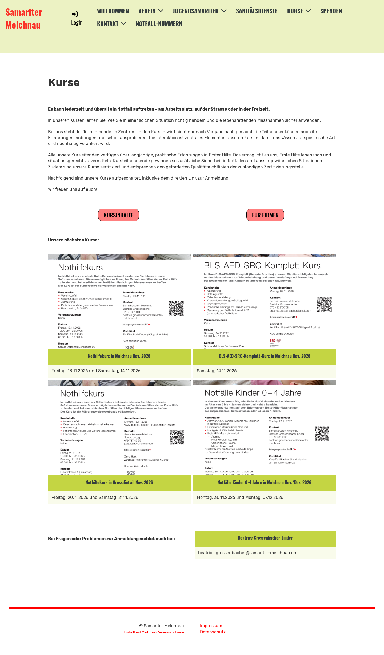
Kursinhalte (118, 215)
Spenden (331, 10)
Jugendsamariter (199, 10)
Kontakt (111, 23)
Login (77, 18)
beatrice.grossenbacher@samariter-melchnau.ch (247, 552)
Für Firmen (265, 215)
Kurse (299, 10)
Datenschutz (213, 631)
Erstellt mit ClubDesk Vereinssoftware (154, 632)
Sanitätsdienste (257, 10)
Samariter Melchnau (23, 18)
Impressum (211, 625)
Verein (150, 10)
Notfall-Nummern (159, 23)
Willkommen (113, 10)
